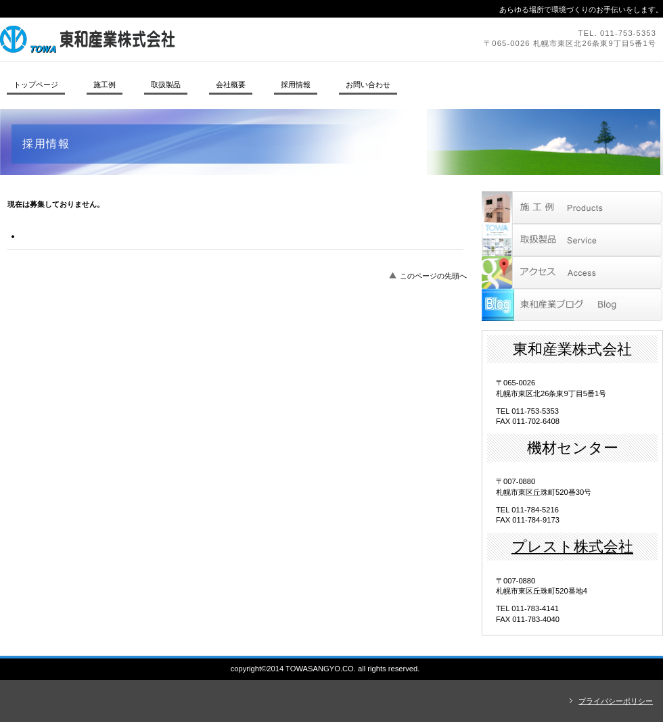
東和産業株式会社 (186, 39)
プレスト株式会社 (572, 546)
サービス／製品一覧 (572, 207)
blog (572, 305)
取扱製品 (572, 240)
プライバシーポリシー (615, 701)
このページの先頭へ (433, 276)
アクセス (572, 272)
